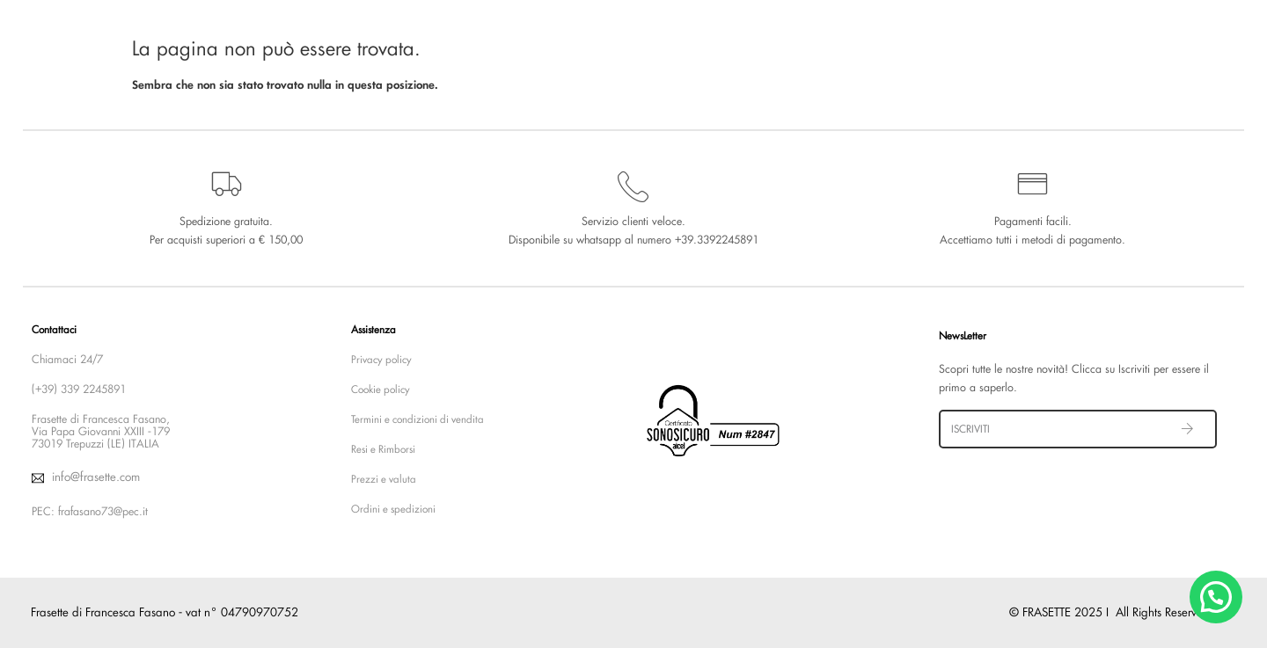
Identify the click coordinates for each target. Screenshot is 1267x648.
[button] (1216, 597)
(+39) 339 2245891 (79, 389)
